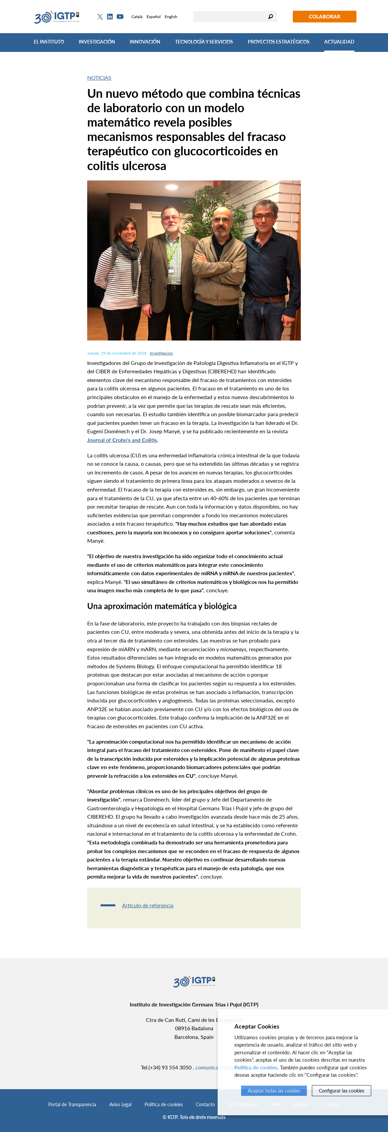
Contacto (205, 1104)
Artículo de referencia (147, 905)
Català (137, 16)
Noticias (99, 77)
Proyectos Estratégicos (279, 42)
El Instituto (49, 42)
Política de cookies (164, 1104)
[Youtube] (120, 16)
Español (154, 16)
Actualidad (339, 42)
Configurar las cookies (341, 1090)
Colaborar (324, 16)
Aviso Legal (120, 1104)
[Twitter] (100, 17)
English (171, 16)
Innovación (145, 42)
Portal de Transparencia (72, 1104)
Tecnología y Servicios (204, 42)
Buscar (270, 16)
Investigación (97, 42)
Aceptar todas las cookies (274, 1090)
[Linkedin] (110, 17)
